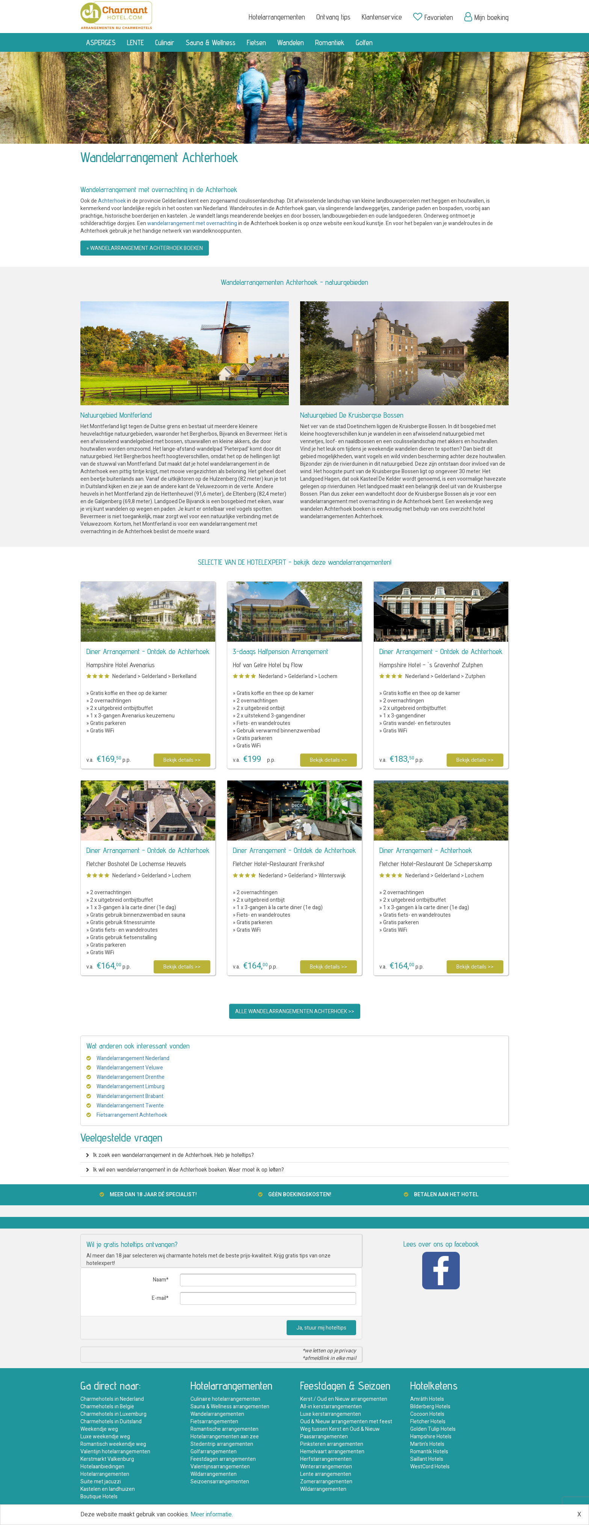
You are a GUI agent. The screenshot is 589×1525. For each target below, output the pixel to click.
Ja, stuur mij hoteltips (321, 1328)
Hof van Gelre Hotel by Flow (268, 665)
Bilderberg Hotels (430, 1407)
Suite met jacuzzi (100, 1482)
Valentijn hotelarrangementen (115, 1452)
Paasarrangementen (324, 1437)
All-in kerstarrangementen (331, 1407)
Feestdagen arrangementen (223, 1459)
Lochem (328, 676)
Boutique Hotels (99, 1497)
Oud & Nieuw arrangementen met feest (346, 1422)
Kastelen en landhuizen (107, 1489)
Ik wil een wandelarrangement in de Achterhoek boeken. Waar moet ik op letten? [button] (185, 1169)
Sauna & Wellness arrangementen (229, 1407)
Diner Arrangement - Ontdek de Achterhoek (148, 651)
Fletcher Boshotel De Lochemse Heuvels (136, 864)
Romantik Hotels (429, 1452)
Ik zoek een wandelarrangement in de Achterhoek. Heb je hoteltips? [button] (170, 1154)
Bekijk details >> (182, 760)
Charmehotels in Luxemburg (113, 1414)
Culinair (164, 42)
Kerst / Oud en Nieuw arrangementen (343, 1399)
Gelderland (154, 676)
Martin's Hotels (427, 1444)
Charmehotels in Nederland (112, 1399)
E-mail (159, 1298)
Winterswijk (332, 876)
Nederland (124, 676)
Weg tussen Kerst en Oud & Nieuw (340, 1429)
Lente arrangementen (325, 1474)
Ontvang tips (333, 16)
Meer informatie (211, 1514)
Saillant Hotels (426, 1459)
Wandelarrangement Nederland (133, 1058)
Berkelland (184, 676)
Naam (159, 1280)
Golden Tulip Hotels (433, 1429)
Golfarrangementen (213, 1452)
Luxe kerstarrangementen (330, 1414)
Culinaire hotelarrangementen (225, 1399)
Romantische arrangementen (224, 1429)
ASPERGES (101, 42)
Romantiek (329, 42)
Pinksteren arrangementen (331, 1444)
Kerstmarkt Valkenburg (107, 1459)
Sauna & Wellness (211, 42)
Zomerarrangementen (326, 1482)
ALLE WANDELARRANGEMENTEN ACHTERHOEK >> (294, 1011)
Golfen (364, 42)
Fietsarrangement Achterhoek (132, 1115)
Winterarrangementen (326, 1467)
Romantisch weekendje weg (113, 1444)
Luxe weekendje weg (105, 1437)
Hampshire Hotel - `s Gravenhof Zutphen (431, 665)
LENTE (135, 42)
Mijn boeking (486, 17)
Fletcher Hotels (428, 1422)
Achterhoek (112, 201)
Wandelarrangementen (217, 1414)
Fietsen (256, 42)
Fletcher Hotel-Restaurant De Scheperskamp (435, 864)
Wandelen (290, 42)
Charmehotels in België (107, 1407)
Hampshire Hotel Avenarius (120, 665)
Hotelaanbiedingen (102, 1467)
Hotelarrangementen (277, 16)
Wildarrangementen (213, 1474)
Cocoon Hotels (427, 1414)
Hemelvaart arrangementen (332, 1452)
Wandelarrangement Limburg (131, 1086)
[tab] (294, 1155)
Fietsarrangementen (214, 1422)
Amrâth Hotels (427, 1399)
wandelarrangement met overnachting (192, 223)
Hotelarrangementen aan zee (224, 1437)
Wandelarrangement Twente (130, 1106)
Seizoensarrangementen (219, 1482)
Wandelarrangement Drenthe (131, 1077)
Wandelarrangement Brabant (130, 1096)
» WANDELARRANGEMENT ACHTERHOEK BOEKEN (144, 248)
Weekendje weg (99, 1429)
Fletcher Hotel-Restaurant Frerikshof (279, 864)
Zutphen (475, 676)
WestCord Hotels (430, 1467)
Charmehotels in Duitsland (111, 1422)
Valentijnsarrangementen (220, 1467)
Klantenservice (382, 16)
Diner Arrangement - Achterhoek (425, 850)
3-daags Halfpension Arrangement (280, 651)
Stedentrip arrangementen (221, 1444)
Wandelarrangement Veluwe (130, 1068)
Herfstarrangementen (326, 1459)
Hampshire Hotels (431, 1437)
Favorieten (433, 17)
